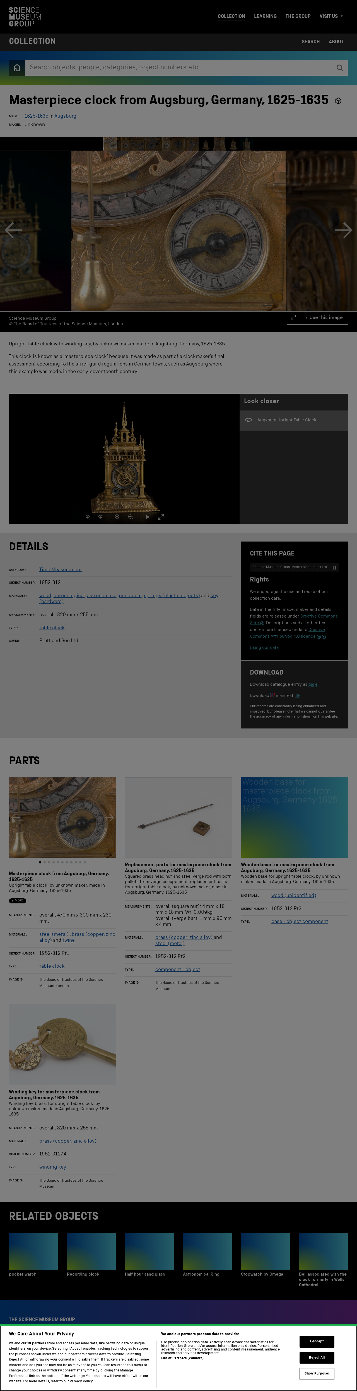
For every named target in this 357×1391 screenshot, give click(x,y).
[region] (178, 1358)
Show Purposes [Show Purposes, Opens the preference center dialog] (317, 1374)
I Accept (317, 1341)
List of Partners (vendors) (182, 1358)
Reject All (317, 1358)
